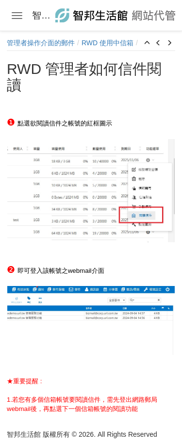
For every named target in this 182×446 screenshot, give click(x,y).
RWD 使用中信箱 (107, 43)
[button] (147, 43)
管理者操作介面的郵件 (41, 43)
